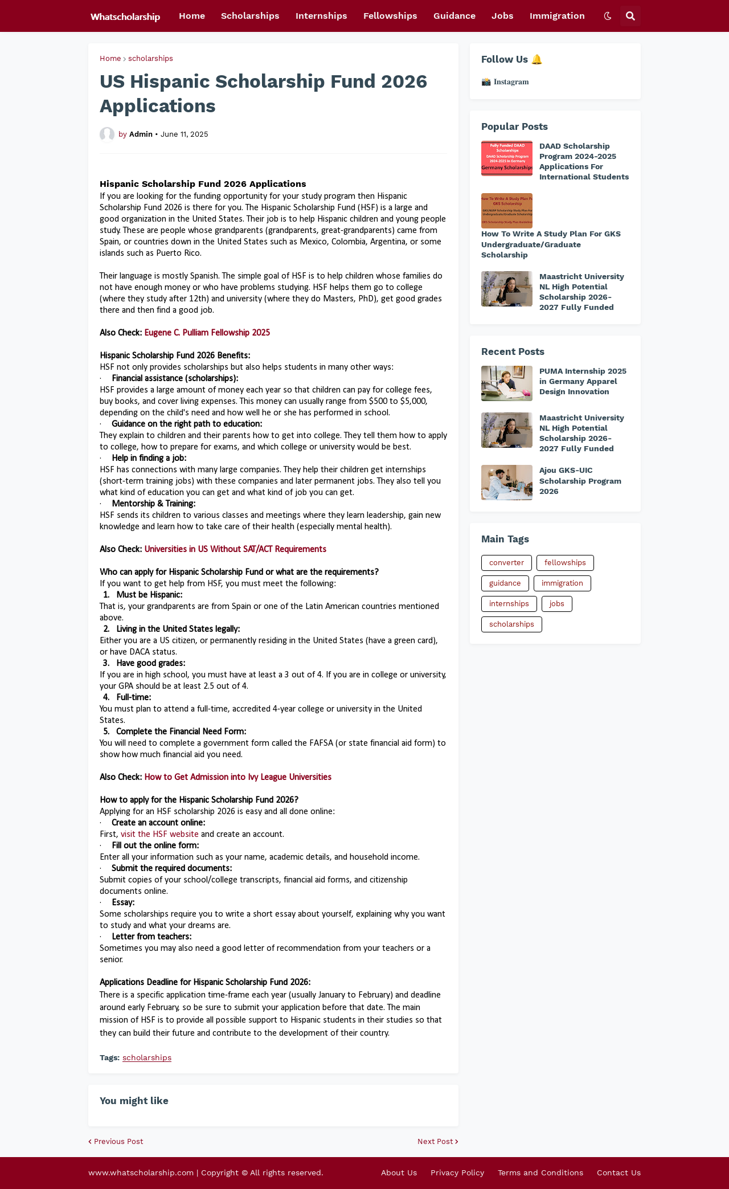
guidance (505, 583)
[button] (607, 16)
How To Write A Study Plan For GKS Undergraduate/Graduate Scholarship (551, 244)
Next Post (435, 1141)
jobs (557, 603)
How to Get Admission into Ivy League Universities (237, 777)
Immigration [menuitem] (557, 15)
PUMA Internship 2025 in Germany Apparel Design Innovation (582, 381)
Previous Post (118, 1141)
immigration (562, 583)
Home (110, 58)
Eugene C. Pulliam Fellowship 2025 (207, 333)
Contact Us (619, 1172)
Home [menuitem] (192, 15)
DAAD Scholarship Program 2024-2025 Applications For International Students (584, 161)
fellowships (565, 562)
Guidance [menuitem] (454, 15)
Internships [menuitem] (321, 15)
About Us (399, 1172)
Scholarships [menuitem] (250, 15)
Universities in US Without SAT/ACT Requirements (235, 549)
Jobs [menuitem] (503, 15)
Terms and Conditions (540, 1172)
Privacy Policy (457, 1172)
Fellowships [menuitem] (390, 15)
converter (506, 562)
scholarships (150, 58)
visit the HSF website (160, 834)
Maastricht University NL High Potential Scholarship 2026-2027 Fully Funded (581, 292)
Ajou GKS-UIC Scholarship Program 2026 (580, 480)
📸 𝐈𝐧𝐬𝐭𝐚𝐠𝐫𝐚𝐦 (505, 81)
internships (509, 603)
